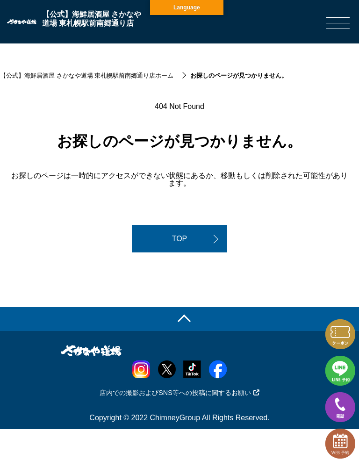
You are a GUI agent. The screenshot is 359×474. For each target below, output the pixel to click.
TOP (179, 239)
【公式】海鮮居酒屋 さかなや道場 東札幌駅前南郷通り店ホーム (86, 75)
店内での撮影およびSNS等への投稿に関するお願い (179, 392)
